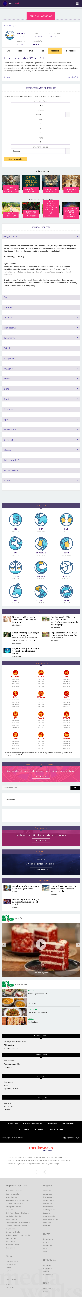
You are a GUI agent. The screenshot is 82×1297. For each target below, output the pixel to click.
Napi (9, 51)
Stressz (7, 450)
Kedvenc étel (10, 429)
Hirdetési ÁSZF (24, 1130)
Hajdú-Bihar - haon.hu (13, 1216)
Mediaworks (18, 1138)
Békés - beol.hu (11, 1197)
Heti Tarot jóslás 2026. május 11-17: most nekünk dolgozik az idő (25, 902)
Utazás (7, 480)
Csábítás (8, 317)
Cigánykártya (8, 1082)
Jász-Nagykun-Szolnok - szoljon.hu (18, 1222)
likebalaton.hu (48, 1203)
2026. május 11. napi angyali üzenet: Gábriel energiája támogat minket (63, 888)
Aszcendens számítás (12, 1064)
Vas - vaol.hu (10, 1241)
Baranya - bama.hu (12, 1194)
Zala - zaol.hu (10, 1248)
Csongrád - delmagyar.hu (14, 1203)
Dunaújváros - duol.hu (13, 1207)
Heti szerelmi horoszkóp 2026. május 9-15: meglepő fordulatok (24, 619)
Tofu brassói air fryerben (37, 1013)
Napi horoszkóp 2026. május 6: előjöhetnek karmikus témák (25, 651)
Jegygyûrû (9, 368)
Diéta (6, 388)
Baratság (8, 439)
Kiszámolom (41, 840)
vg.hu (7, 1284)
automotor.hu (48, 1194)
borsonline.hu (48, 1239)
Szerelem (8, 307)
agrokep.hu (10, 1287)
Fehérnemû (9, 338)
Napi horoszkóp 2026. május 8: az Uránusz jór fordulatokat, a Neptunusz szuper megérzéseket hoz (25, 636)
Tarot (6, 1085)
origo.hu (8, 1271)
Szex (6, 297)
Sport (7, 419)
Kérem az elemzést (15, 159)
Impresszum (13, 1124)
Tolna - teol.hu (11, 1238)
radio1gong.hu (48, 1288)
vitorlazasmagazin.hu (50, 1219)
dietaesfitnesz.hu (49, 1216)
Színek (7, 348)
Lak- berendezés (12, 460)
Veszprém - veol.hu (12, 1245)
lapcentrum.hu (48, 1275)
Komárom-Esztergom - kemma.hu (17, 1226)
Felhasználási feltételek (32, 1124)
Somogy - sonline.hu (13, 1232)
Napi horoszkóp (10, 1061)
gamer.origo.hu (48, 1200)
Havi (31, 51)
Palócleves (32, 1003)
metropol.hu (47, 1245)
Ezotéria (7, 1110)
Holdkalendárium (41, 869)
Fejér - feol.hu (10, 1210)
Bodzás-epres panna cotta (38, 994)
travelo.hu (46, 1213)
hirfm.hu (46, 1291)
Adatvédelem (52, 1124)
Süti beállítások (56, 1130)
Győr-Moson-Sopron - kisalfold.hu (17, 1213)
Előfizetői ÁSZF (68, 1124)
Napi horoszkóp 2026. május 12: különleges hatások (25, 887)
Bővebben (71, 51)
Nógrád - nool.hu (11, 1229)
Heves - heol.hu (11, 1219)
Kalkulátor (7, 1103)
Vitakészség (10, 327)
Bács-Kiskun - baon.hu (14, 1191)
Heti (20, 51)
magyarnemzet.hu (12, 1261)
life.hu (45, 1249)
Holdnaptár (8, 1067)
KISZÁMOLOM (41, 776)
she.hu (45, 1252)
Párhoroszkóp (11, 470)
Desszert (31, 991)
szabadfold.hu (10, 1264)
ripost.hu (46, 1242)
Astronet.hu (10, 799)
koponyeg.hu (47, 1268)
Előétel (31, 1000)
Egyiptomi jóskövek (11, 1088)
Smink (7, 378)
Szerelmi (55, 51)
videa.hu (46, 1272)
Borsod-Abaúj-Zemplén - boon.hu (17, 1200)
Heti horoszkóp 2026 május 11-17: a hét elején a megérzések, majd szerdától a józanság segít (64, 621)
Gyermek (8, 409)
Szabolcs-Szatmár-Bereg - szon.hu (18, 1235)
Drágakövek (10, 358)
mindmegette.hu (49, 1210)
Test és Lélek (9, 1106)
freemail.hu (47, 1265)
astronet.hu (47, 1191)
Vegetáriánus (34, 1009)
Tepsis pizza (32, 1022)
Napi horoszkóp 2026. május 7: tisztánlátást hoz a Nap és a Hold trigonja (64, 635)
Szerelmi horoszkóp (11, 1048)
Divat (6, 399)
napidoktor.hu (48, 1207)
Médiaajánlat (40, 1130)
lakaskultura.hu (48, 1197)
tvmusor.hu (47, 1226)
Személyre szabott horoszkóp (15, 1042)
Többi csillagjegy (10, 26)
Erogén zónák (10, 236)
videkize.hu (47, 1222)
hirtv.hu (8, 1268)
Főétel (31, 1019)
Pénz (42, 51)
